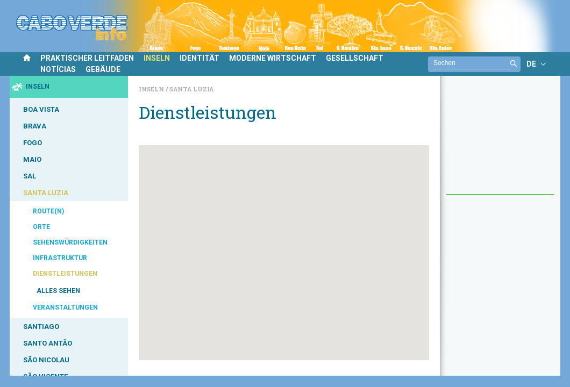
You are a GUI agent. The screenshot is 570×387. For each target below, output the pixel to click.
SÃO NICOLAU (46, 360)
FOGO (32, 143)
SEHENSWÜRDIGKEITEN (70, 242)
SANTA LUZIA (45, 193)
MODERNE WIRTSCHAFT (272, 58)
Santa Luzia (191, 89)
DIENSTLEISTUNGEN (65, 273)
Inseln (152, 89)
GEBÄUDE (103, 69)
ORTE (41, 227)
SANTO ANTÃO (47, 343)
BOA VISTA (41, 109)
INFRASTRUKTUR (60, 258)
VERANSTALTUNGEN (65, 307)
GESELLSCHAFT (354, 58)
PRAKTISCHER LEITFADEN (87, 58)
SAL (29, 176)
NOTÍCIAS (58, 69)
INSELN (157, 58)
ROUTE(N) (48, 211)
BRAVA (34, 126)
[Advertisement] (500, 140)
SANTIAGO (41, 326)
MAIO (32, 159)
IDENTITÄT (199, 58)
